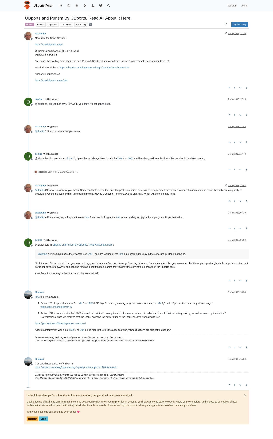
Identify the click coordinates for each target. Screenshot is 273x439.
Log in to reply (239, 24)
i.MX (69, 158)
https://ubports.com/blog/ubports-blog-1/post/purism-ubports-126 (94, 67)
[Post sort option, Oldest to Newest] (226, 24)
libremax (39, 292)
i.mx (87, 217)
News (29, 24)
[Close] (245, 395)
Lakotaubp (40, 33)
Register (32, 419)
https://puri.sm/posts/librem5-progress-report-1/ (60, 323)
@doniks (52, 127)
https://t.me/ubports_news (49, 44)
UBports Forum (44, 5)
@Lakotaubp (50, 99)
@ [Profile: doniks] (40, 131)
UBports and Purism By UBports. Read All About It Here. (82, 244)
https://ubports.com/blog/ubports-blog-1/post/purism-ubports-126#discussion (76, 367)
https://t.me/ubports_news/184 (51, 80)
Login (43, 419)
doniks (38, 99)
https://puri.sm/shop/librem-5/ (56, 306)
